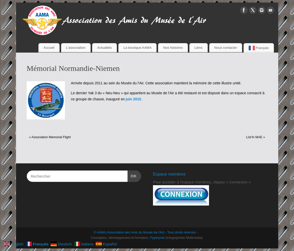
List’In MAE (255, 137)
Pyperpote (157, 238)
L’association (76, 48)
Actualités (104, 48)
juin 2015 (133, 99)
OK (132, 175)
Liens (198, 48)
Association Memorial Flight (50, 137)
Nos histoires (173, 48)
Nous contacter (225, 48)
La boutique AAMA (137, 48)
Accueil (49, 48)
